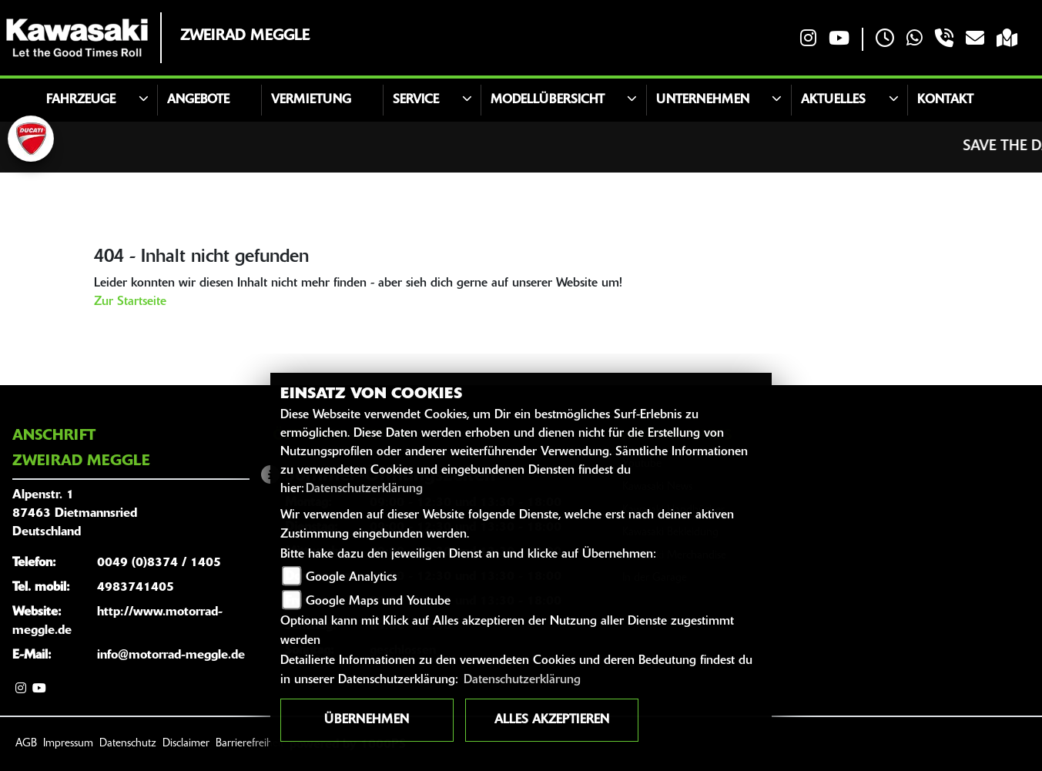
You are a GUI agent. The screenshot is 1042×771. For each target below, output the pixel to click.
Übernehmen (366, 720)
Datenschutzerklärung (364, 489)
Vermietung (311, 100)
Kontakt (945, 100)
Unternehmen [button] (702, 100)
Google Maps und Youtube (378, 601)
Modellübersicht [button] (548, 100)
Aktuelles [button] (833, 100)
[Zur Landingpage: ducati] (31, 139)
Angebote (198, 100)
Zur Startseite (130, 302)
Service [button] (416, 100)
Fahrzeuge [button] (81, 100)
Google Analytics (351, 578)
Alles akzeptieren (551, 720)
